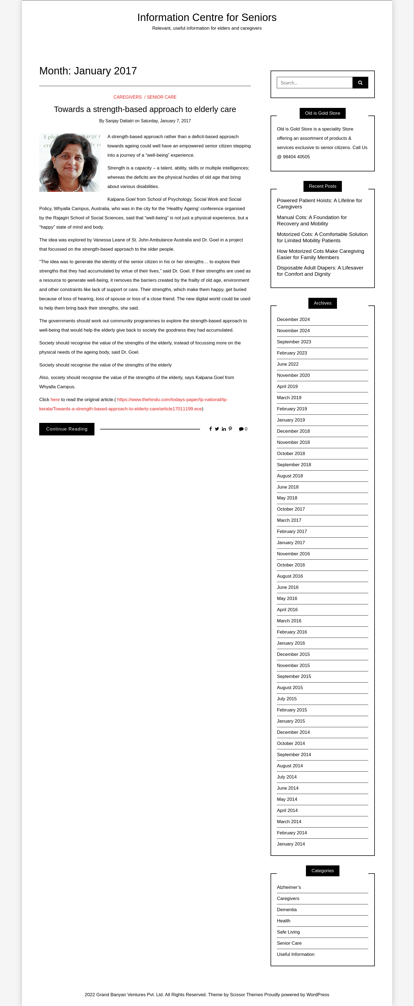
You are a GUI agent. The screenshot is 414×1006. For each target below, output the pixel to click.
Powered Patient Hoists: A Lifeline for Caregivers (319, 204)
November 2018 (293, 442)
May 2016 (287, 598)
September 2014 (294, 754)
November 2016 (293, 553)
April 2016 (287, 609)
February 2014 (292, 832)
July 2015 (287, 698)
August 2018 (290, 475)
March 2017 (289, 520)
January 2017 (291, 542)
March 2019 (289, 397)
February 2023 (292, 353)
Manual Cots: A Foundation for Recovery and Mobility (312, 220)
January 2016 (291, 643)
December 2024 (293, 319)
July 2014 (287, 777)
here (55, 399)
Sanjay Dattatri (119, 121)
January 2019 (291, 420)
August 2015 (290, 687)
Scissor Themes (246, 994)
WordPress (317, 994)
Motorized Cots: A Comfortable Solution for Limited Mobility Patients (322, 237)
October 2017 (291, 509)
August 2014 (290, 765)
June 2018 (287, 487)
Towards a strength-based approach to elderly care (145, 109)
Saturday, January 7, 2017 (166, 121)
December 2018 (293, 431)
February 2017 (292, 531)
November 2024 (293, 330)
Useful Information (295, 954)
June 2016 (287, 587)
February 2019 (292, 408)
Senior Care (162, 97)
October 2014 (291, 743)
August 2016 (290, 576)
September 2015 (294, 676)
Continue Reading (67, 429)
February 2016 (292, 632)
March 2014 (289, 821)
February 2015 (292, 710)
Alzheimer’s (289, 887)
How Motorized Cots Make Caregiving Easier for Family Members (320, 254)
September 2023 (294, 341)
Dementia (287, 909)
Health (283, 920)
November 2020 (293, 375)
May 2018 (287, 498)
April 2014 (287, 810)
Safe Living (288, 932)
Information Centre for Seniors (207, 17)
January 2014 (291, 844)
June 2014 (287, 788)
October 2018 (291, 453)
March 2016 (289, 620)
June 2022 (287, 364)
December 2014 (293, 732)
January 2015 (291, 721)
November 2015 (293, 665)
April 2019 (287, 386)
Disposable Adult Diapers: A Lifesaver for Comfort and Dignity (320, 271)
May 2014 (287, 799)
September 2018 (294, 464)
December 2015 (293, 654)
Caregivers (128, 97)
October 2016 (291, 565)
